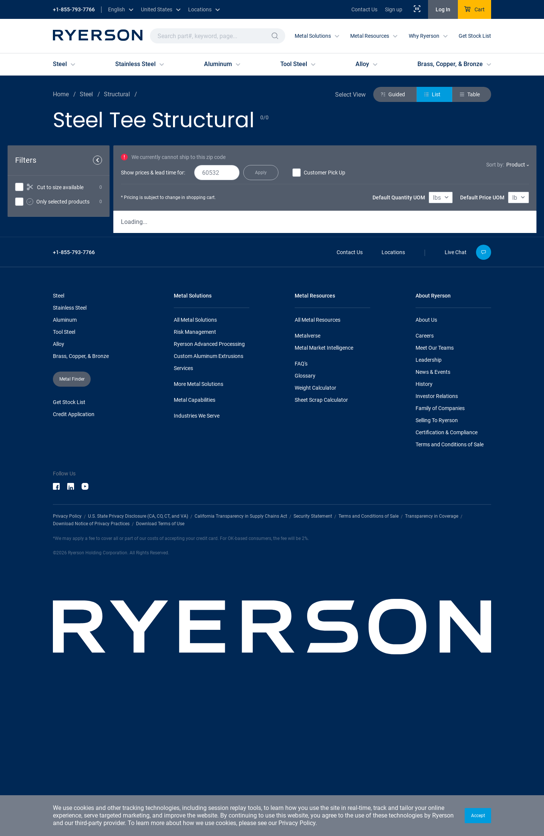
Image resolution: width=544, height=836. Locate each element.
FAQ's (301, 505)
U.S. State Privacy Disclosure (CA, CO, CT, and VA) (138, 657)
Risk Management (195, 473)
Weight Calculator (315, 529)
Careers (425, 477)
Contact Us (364, 9)
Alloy (58, 485)
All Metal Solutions (195, 461)
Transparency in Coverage (431, 657)
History (424, 525)
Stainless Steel (70, 449)
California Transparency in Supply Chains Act (241, 657)
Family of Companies (440, 549)
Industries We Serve (196, 557)
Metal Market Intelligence (324, 489)
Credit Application (73, 555)
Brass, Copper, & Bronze (81, 497)
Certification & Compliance (447, 574)
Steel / (90, 94)
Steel (58, 437)
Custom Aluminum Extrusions (208, 497)
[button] (478, 815)
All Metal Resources (317, 461)
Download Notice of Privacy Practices (91, 665)
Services (183, 509)
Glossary (305, 517)
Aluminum (65, 461)
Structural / (120, 94)
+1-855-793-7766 (74, 9)
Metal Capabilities (194, 541)
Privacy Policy (296, 823)
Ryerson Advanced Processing (209, 485)
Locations (393, 393)
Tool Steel (64, 473)
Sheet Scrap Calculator (321, 541)
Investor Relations (437, 537)
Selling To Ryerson (437, 561)
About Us (426, 461)
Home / (64, 94)
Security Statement (313, 657)
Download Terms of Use (160, 665)
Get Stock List (475, 36)
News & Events (433, 513)
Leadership (429, 501)
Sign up (393, 9)
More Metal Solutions (198, 525)
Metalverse (307, 477)
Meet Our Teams (435, 489)
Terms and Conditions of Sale (450, 586)
